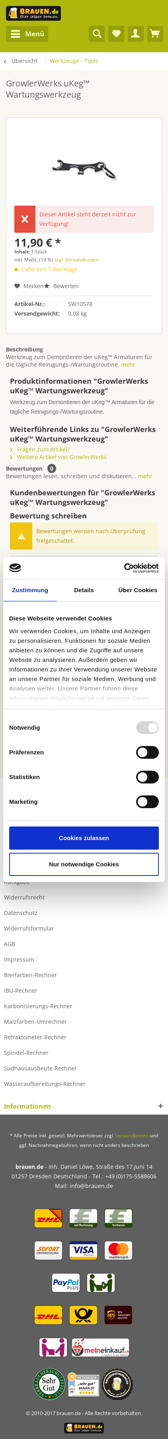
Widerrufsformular (29, 928)
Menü (27, 32)
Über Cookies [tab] (137, 590)
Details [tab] (84, 590)
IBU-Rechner (20, 990)
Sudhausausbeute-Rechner (40, 1068)
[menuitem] (27, 34)
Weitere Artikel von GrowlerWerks (58, 457)
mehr (128, 364)
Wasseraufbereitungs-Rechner (45, 1084)
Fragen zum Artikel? (40, 449)
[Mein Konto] (136, 34)
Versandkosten (131, 1135)
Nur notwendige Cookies (84, 864)
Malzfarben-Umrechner (35, 1021)
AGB (9, 944)
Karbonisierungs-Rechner (38, 1006)
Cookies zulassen (84, 837)
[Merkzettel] (116, 34)
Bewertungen (24, 468)
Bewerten (61, 286)
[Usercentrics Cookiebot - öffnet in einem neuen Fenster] (124, 568)
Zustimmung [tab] (30, 590)
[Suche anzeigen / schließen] (97, 34)
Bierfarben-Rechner (30, 975)
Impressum (19, 959)
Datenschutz (20, 913)
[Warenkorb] (155, 34)
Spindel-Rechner (26, 1052)
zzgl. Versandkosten (76, 259)
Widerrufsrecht (24, 897)
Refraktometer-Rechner (35, 1037)
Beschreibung (24, 349)
